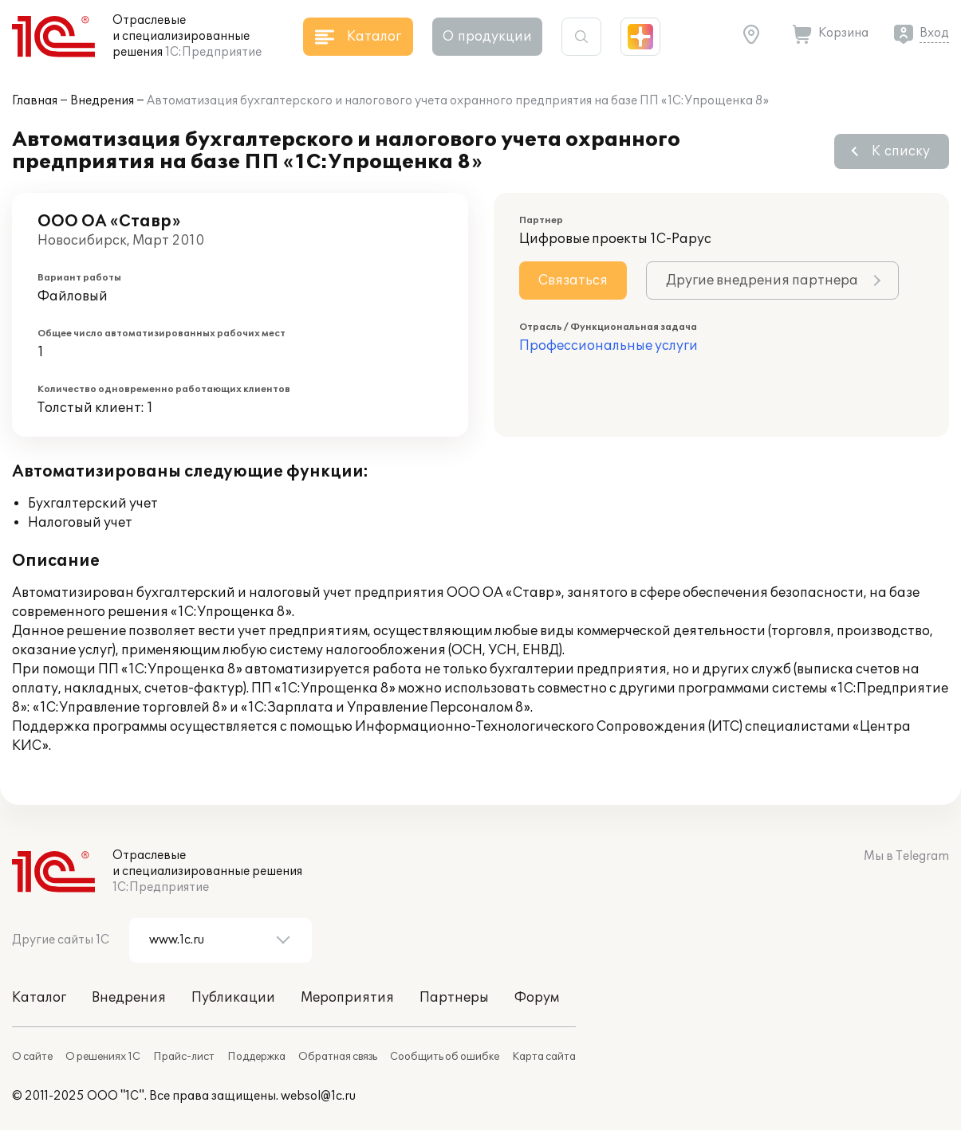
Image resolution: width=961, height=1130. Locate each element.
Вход (934, 33)
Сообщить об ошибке (444, 1056)
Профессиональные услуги (608, 346)
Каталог (39, 998)
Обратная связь (337, 1056)
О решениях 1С (102, 1056)
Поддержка (256, 1056)
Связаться (573, 280)
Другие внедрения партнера (762, 280)
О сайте (32, 1056)
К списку (901, 151)
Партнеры (454, 998)
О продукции (487, 37)
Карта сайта (544, 1056)
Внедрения (102, 101)
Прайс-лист (184, 1056)
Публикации (233, 998)
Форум (536, 998)
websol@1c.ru (318, 1096)
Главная (34, 101)
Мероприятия (347, 998)
